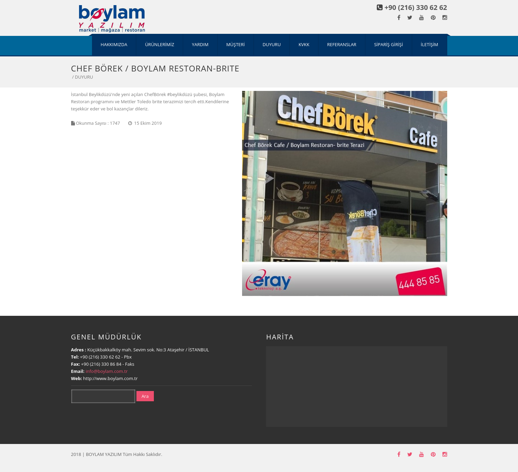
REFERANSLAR (341, 44)
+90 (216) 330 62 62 (416, 7)
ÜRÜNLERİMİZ (159, 44)
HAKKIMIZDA (114, 44)
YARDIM (200, 44)
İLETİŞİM (429, 44)
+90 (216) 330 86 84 (101, 364)
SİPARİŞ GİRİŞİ (388, 44)
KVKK (303, 44)
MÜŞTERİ (235, 44)
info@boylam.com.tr (106, 371)
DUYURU (272, 44)
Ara (145, 396)
